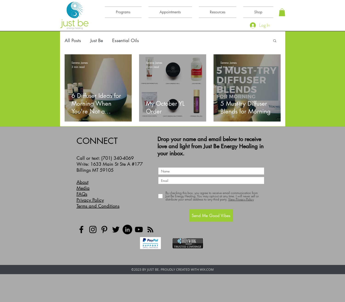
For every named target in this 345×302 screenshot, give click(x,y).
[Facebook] (81, 229)
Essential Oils (125, 41)
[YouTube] (139, 229)
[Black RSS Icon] (150, 229)
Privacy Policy (90, 200)
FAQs (82, 194)
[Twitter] (116, 229)
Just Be (96, 41)
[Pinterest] (104, 229)
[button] (282, 12)
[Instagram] (93, 229)
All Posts (73, 41)
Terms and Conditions (98, 206)
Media (83, 188)
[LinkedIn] (127, 229)
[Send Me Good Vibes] (211, 215)
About (82, 182)
